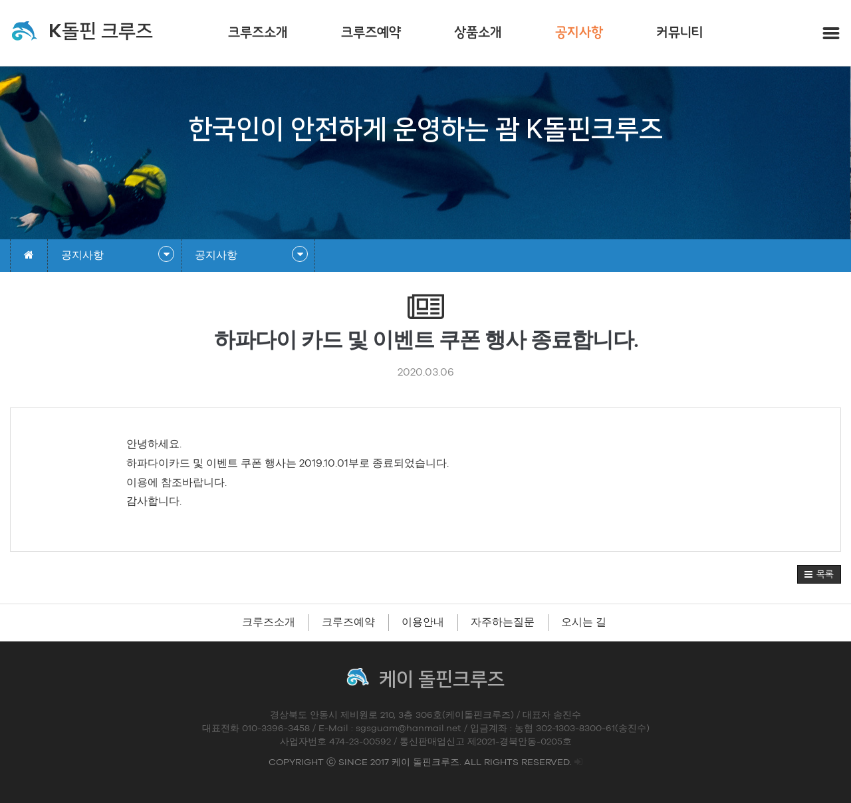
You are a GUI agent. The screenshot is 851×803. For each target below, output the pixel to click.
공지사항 (579, 33)
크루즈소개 (258, 33)
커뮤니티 (679, 33)
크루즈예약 (371, 33)
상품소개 (478, 33)
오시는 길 (583, 622)
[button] (819, 574)
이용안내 (423, 622)
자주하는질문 (503, 622)
